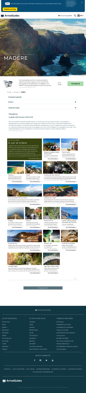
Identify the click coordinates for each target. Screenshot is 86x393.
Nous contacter (18, 369)
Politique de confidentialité (43, 372)
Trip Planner (70, 2)
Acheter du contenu (58, 369)
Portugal (16, 92)
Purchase (75, 84)
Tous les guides (65, 15)
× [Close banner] (81, 3)
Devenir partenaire (43, 369)
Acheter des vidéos (75, 369)
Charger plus (43, 288)
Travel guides (71, 3)
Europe (9, 92)
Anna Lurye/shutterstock (80, 75)
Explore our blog (10, 9)
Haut (75, 278)
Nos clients (30, 369)
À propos (7, 369)
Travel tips (70, 5)
